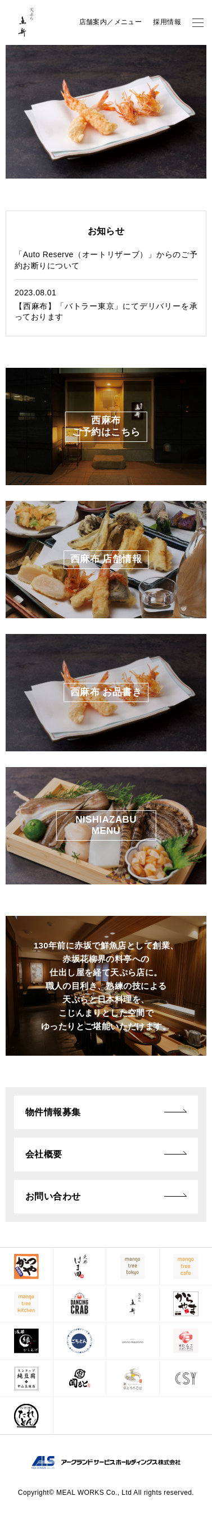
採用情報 (167, 22)
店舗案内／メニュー (110, 22)
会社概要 (43, 1154)
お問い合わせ (53, 1196)
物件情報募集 (53, 1112)
